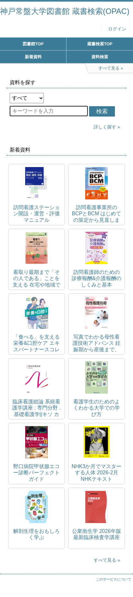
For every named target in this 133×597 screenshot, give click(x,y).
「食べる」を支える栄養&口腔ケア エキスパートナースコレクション (36, 343)
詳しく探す (105, 127)
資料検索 (99, 56)
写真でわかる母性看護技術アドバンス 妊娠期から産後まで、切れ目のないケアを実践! (96, 343)
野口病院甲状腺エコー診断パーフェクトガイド (36, 472)
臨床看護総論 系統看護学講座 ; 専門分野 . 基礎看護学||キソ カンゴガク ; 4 (36, 408)
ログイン (117, 29)
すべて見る (105, 560)
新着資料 (33, 56)
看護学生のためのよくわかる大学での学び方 (96, 408)
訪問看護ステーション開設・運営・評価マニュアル (36, 213)
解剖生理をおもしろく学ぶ (36, 534)
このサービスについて (113, 579)
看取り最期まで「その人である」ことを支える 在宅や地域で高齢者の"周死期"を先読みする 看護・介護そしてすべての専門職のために (36, 278)
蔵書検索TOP (99, 43)
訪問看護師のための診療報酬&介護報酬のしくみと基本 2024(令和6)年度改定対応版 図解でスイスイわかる (97, 278)
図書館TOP (33, 43)
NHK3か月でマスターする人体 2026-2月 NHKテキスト (97, 472)
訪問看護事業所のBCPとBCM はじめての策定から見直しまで (96, 214)
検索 (102, 111)
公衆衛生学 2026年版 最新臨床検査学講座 (96, 534)
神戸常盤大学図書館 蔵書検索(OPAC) (64, 11)
